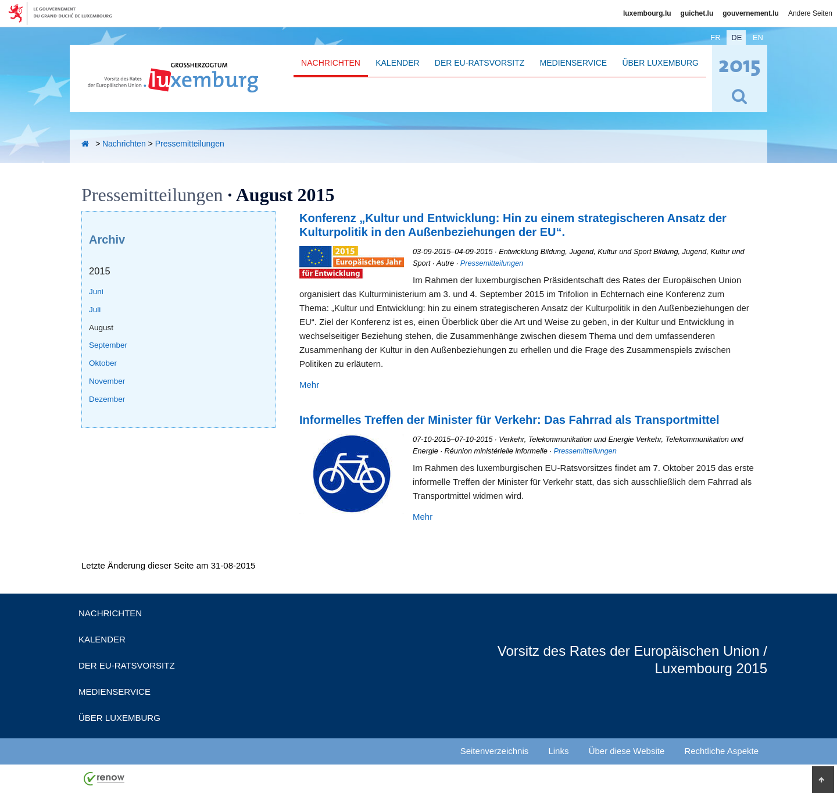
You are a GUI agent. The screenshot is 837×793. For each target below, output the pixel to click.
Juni (96, 291)
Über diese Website (627, 751)
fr (715, 37)
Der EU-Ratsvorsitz (480, 62)
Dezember (107, 399)
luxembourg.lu (647, 13)
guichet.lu (697, 13)
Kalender (397, 62)
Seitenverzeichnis (494, 751)
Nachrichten (330, 62)
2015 (99, 271)
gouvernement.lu (750, 13)
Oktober (103, 363)
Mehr (309, 385)
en (758, 37)
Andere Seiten (810, 13)
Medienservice (573, 62)
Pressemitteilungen (189, 143)
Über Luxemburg (660, 62)
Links (558, 751)
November (107, 381)
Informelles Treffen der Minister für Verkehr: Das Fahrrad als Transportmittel (509, 419)
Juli (95, 309)
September (108, 345)
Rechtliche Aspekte (721, 751)
